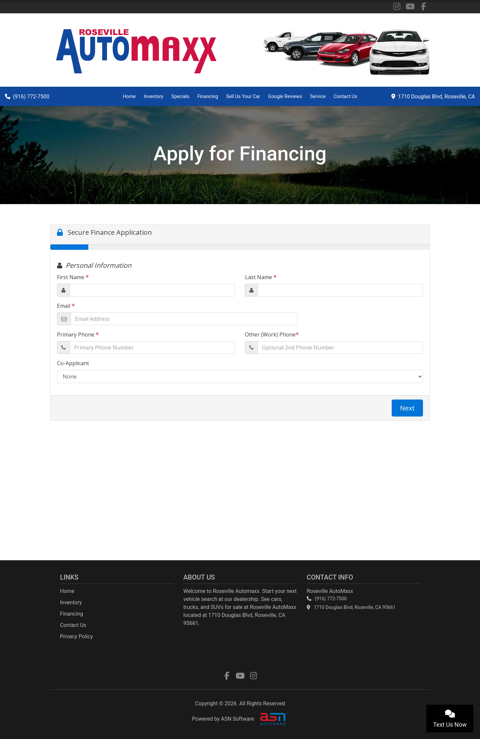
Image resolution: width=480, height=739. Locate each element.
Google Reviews (285, 96)
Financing (207, 96)
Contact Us (345, 96)
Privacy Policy (76, 636)
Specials (180, 96)
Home (129, 96)
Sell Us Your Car (243, 96)
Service (318, 96)
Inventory (153, 96)
